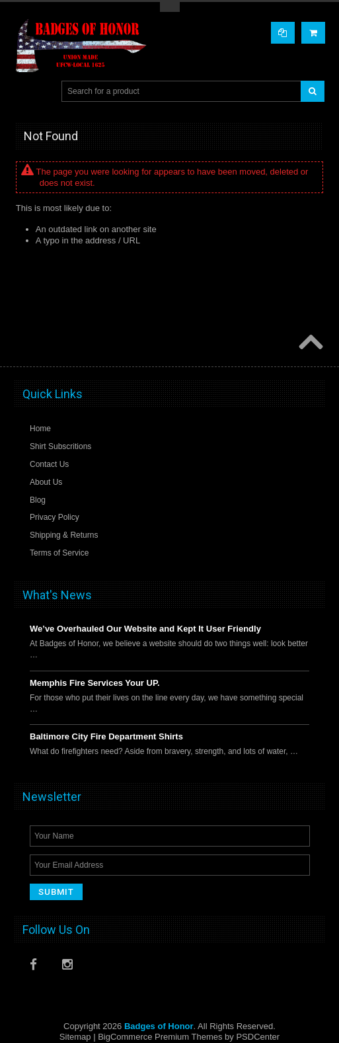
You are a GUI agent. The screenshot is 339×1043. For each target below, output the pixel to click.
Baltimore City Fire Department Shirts (106, 736)
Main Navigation (26, 91)
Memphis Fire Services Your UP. (95, 683)
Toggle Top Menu (170, 7)
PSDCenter (258, 1037)
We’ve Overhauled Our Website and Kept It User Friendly (145, 629)
